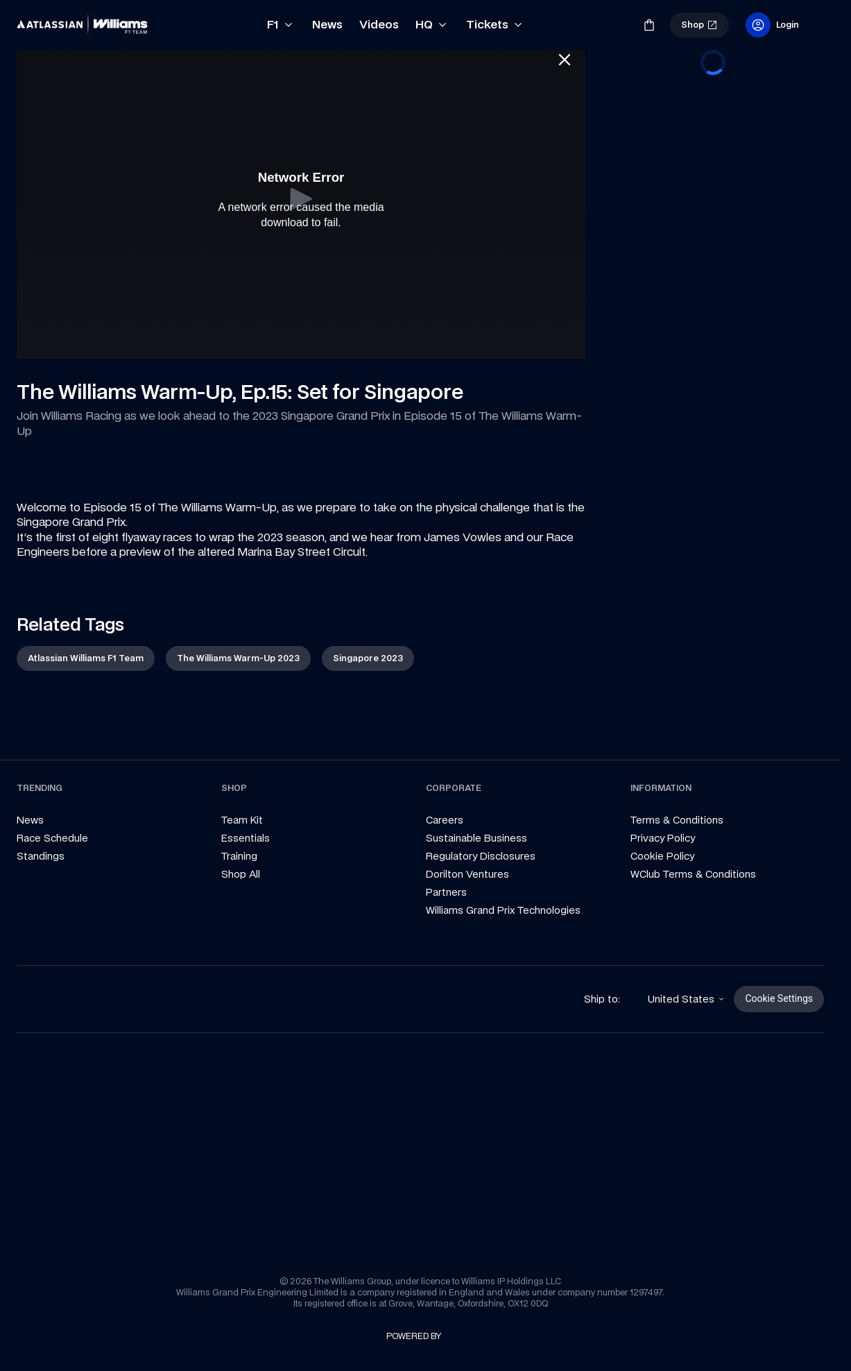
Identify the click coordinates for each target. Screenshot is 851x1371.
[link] (40, 19)
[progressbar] (712, 62)
